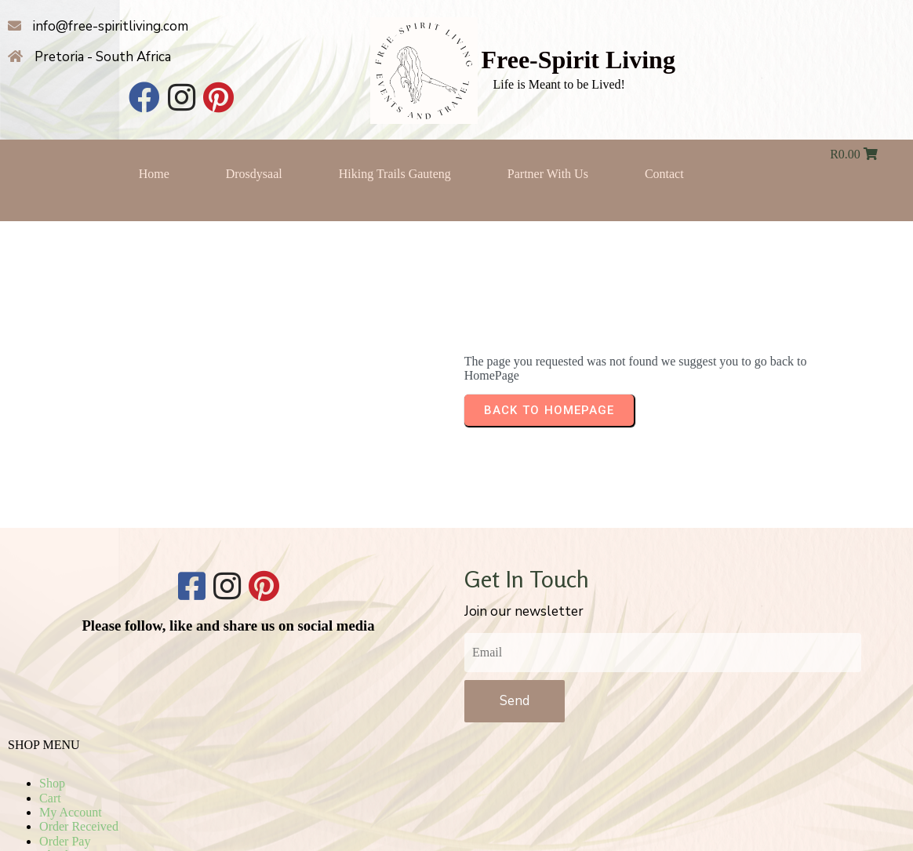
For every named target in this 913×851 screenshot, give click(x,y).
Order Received (687, 656)
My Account (679, 642)
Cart (659, 627)
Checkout (672, 685)
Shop (661, 613)
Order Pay (673, 671)
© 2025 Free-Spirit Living (457, 790)
